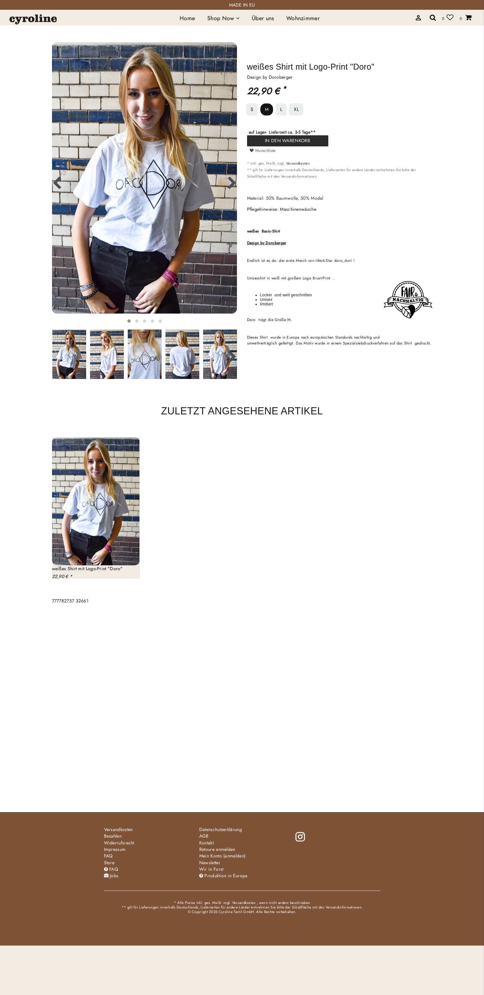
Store (109, 862)
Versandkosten (298, 163)
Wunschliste (263, 151)
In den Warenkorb (287, 140)
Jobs (111, 875)
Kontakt (206, 843)
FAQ (108, 856)
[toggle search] (432, 17)
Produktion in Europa (223, 875)
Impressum (115, 849)
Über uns (263, 18)
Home (187, 18)
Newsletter (209, 862)
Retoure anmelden (217, 849)
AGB (204, 836)
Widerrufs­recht (119, 843)
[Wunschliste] (448, 17)
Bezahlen (113, 836)
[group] (96, 501)
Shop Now (223, 18)
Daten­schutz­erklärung (220, 829)
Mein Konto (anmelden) (222, 856)
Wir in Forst (211, 869)
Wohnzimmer (303, 18)
